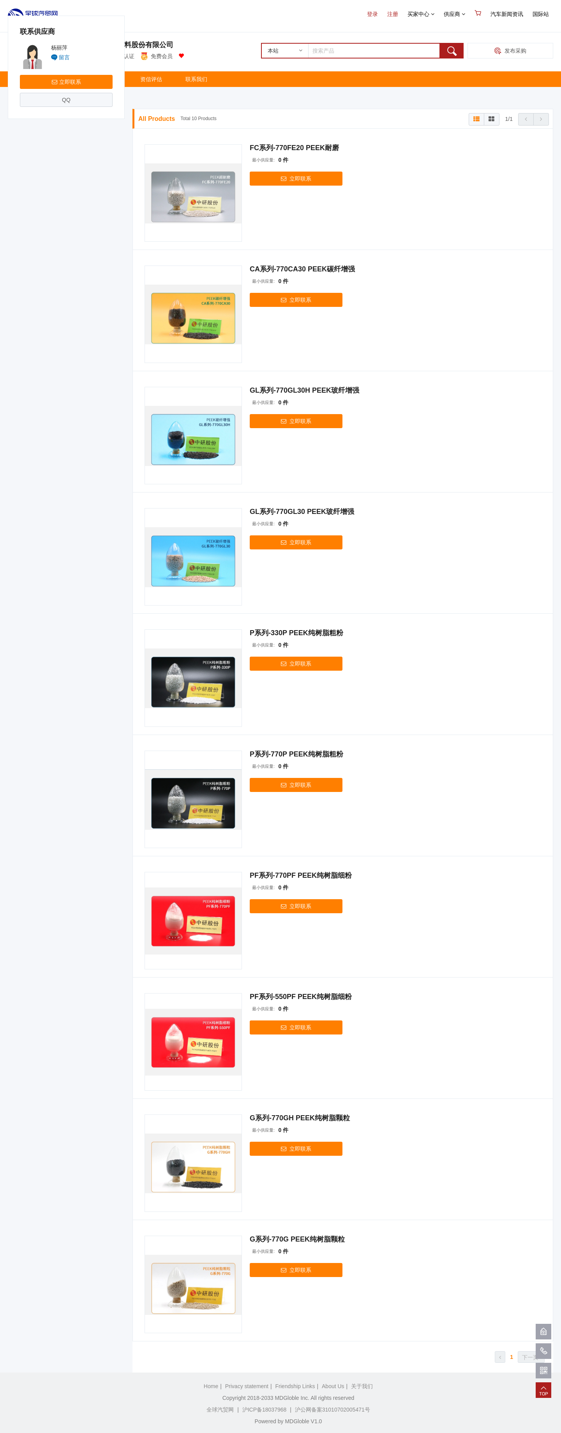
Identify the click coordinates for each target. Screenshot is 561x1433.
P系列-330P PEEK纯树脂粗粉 (296, 633)
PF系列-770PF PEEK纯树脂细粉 (301, 875)
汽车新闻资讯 (506, 14)
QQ (66, 193)
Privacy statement (246, 1386)
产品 (63, 79)
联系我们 (196, 79)
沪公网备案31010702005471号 (332, 1409)
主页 (24, 79)
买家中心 (421, 14)
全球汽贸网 (220, 1409)
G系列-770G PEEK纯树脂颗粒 (297, 1239)
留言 (64, 151)
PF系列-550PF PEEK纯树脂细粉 (301, 997)
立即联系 (66, 175)
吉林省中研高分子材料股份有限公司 (117, 45)
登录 (372, 14)
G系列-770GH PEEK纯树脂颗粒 (300, 1118)
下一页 (531, 1357)
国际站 (541, 14)
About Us (333, 1386)
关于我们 (106, 79)
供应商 (454, 14)
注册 (392, 14)
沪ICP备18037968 (264, 1409)
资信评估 (151, 79)
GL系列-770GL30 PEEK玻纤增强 (302, 511)
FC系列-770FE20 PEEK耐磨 (294, 148)
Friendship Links (295, 1386)
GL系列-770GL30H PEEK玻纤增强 (304, 390)
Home (211, 1386)
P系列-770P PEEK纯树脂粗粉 (296, 754)
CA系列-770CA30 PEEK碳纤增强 (302, 269)
